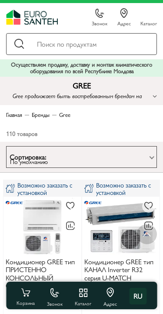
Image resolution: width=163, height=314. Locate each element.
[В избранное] (70, 206)
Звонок (99, 18)
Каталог (148, 23)
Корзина (26, 296)
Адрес (124, 17)
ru (137, 296)
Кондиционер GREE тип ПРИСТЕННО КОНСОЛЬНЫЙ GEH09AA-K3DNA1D (40, 274)
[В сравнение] (70, 225)
